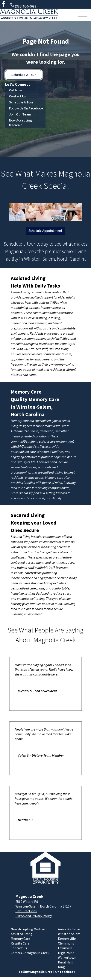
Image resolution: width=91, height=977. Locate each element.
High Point (66, 953)
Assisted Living (28, 278)
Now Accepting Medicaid (20, 123)
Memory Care (26, 392)
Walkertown (67, 957)
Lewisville (65, 948)
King (61, 967)
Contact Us (17, 96)
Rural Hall (65, 962)
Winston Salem (69, 934)
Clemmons (66, 943)
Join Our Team (20, 114)
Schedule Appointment (45, 230)
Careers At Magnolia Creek (30, 953)
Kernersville (67, 938)
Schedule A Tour (23, 74)
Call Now (15, 90)
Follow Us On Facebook (26, 108)
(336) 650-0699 (23, 6)
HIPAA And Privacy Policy (33, 916)
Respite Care (20, 943)
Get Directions (26, 911)
